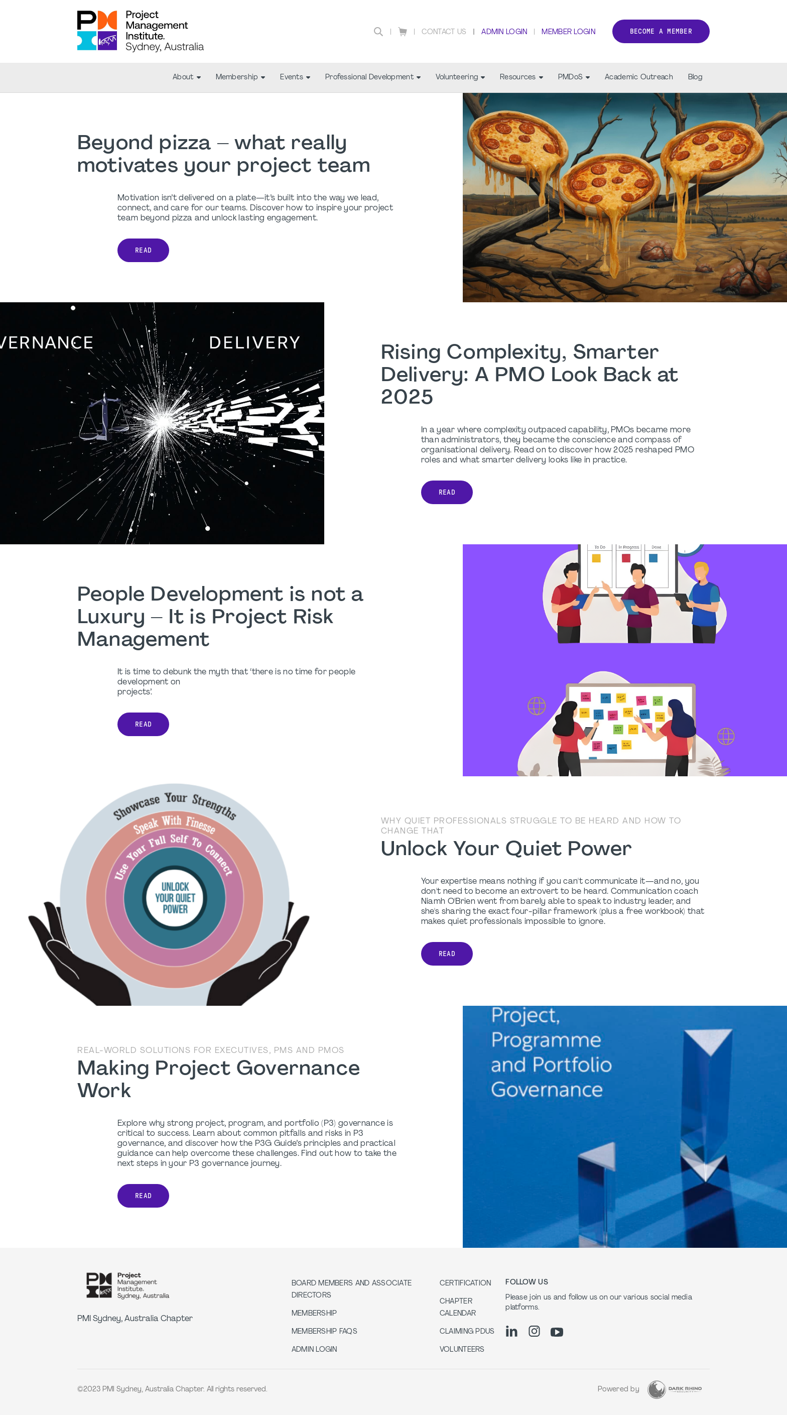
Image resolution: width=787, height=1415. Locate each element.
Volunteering (460, 77)
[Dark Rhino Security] (674, 1389)
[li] (511, 1331)
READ (143, 250)
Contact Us (444, 32)
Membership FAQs (324, 1332)
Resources (521, 77)
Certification (465, 1283)
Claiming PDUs (467, 1332)
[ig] (534, 1331)
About (186, 77)
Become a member (661, 31)
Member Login (568, 32)
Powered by (618, 1389)
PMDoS (574, 77)
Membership (241, 77)
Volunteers (462, 1350)
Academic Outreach (639, 77)
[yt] (557, 1332)
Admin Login (504, 32)
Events (295, 77)
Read (143, 724)
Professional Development (373, 77)
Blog (695, 77)
